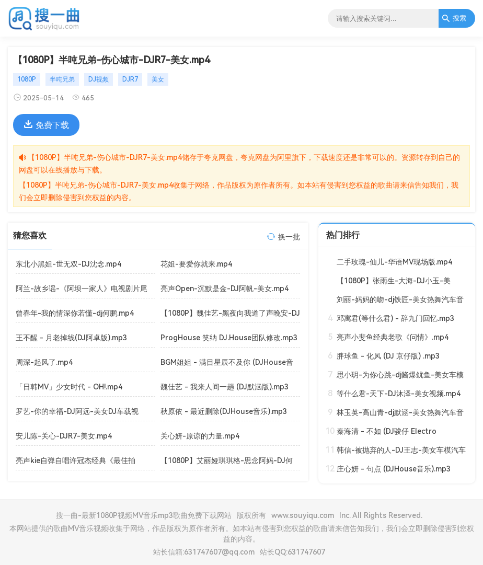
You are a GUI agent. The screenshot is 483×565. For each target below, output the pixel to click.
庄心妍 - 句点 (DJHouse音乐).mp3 (394, 469)
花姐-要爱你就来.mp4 (196, 264)
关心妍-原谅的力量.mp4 (199, 436)
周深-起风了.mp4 (44, 362)
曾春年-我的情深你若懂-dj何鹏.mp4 (75, 313)
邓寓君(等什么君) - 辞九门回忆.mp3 (395, 318)
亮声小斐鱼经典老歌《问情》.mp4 (392, 337)
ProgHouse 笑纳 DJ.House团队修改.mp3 (228, 337)
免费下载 (46, 125)
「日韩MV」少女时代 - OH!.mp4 (69, 387)
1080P (26, 79)
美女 (158, 79)
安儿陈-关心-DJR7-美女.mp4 (64, 436)
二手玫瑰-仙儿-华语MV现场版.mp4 (394, 262)
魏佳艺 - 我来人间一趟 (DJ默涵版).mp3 (224, 387)
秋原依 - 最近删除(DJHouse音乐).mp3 (223, 411)
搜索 (454, 18)
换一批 (289, 237)
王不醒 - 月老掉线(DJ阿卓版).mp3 (71, 337)
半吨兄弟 (62, 79)
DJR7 (130, 79)
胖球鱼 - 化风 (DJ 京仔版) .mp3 (388, 356)
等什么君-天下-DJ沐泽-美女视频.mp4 (399, 393)
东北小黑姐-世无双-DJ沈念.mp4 (68, 264)
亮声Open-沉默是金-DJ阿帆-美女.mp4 (224, 288)
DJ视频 (98, 79)
